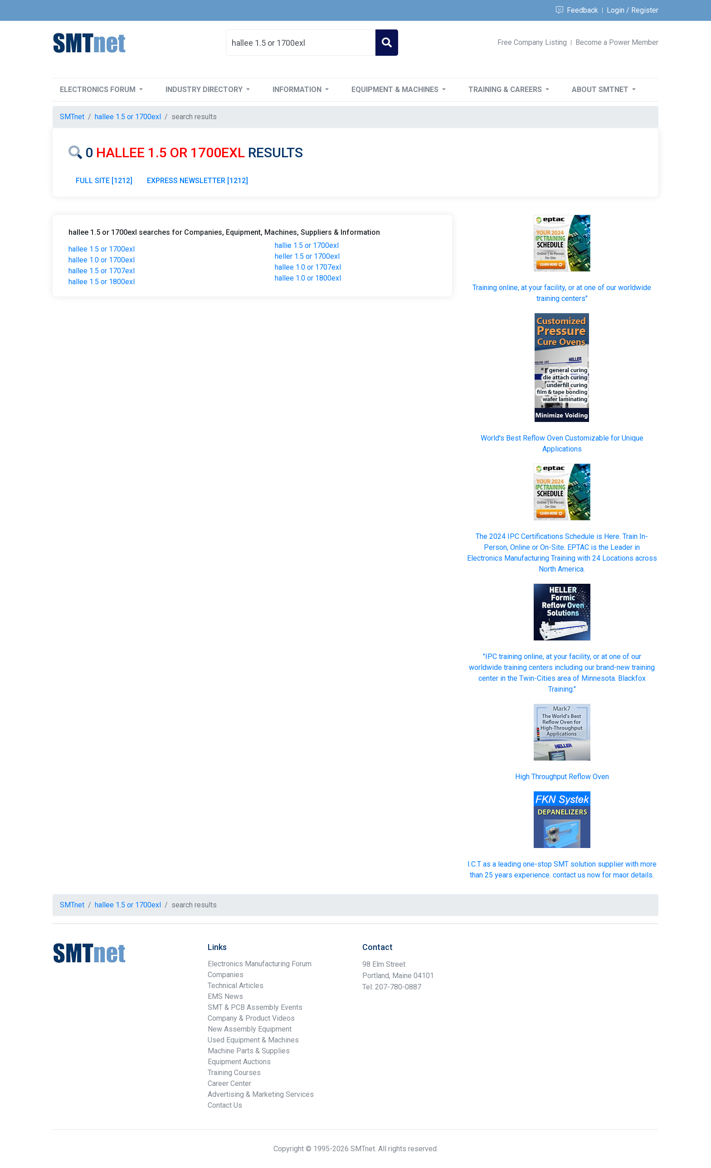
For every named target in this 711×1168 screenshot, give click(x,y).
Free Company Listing (532, 42)
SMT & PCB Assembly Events (255, 1007)
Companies (225, 974)
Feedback (577, 10)
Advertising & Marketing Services (261, 1094)
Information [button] (298, 89)
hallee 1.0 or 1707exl (308, 267)
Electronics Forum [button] (98, 89)
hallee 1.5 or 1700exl (101, 249)
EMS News (225, 996)
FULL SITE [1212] (104, 180)
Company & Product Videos (251, 1018)
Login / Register (632, 10)
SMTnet (72, 116)
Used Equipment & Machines (253, 1040)
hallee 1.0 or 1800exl (308, 278)
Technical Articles (235, 985)
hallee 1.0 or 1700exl (101, 260)
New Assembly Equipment (250, 1029)
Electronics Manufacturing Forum (260, 964)
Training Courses (234, 1072)
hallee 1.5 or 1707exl (101, 271)
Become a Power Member (616, 42)
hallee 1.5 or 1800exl (101, 281)
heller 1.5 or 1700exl (307, 256)
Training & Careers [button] (506, 89)
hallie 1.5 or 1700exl (307, 245)
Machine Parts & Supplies (249, 1051)
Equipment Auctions (239, 1061)
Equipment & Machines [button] (395, 89)
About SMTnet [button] (601, 89)
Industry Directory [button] (205, 89)
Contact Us (225, 1105)
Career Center (229, 1083)
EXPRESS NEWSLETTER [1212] (197, 180)
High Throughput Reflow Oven (562, 776)
